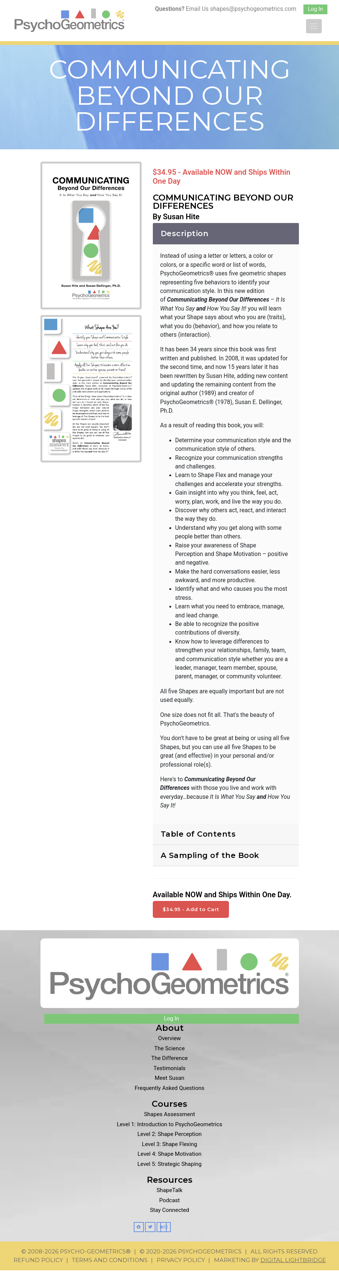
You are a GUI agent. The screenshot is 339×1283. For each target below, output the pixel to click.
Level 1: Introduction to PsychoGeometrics (170, 1137)
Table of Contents (198, 847)
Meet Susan (169, 1091)
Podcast (169, 1213)
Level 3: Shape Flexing (169, 1157)
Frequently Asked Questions (170, 1101)
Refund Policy (38, 1272)
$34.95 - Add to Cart (191, 922)
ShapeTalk (169, 1203)
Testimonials (170, 1081)
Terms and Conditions (110, 1272)
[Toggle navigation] (314, 26)
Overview (169, 1051)
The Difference (169, 1071)
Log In (315, 9)
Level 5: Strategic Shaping (169, 1177)
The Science (169, 1061)
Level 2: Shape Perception (169, 1147)
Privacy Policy (181, 1272)
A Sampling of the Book (210, 868)
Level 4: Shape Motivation (169, 1167)
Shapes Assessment (169, 1127)
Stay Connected (169, 1223)
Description (185, 238)
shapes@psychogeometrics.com (253, 8)
